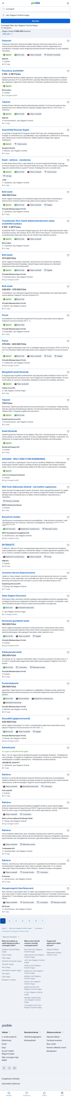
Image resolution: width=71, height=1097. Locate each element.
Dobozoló (6, 40)
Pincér (5, 315)
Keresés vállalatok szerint (56, 1047)
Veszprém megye (8, 964)
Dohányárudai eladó (12, 652)
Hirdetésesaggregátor (32, 1037)
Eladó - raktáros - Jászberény (16, 160)
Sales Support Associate (14, 595)
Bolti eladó (7, 192)
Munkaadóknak (30, 1040)
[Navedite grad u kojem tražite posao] (35, 15)
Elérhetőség (6, 1040)
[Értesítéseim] (67, 3)
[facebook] (4, 1068)
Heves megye (6, 955)
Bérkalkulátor (52, 1051)
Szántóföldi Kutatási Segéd (15, 130)
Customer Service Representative (18, 573)
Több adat (7, 34)
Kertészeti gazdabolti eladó (15, 621)
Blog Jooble (51, 1044)
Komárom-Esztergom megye (12, 961)
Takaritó (6, 102)
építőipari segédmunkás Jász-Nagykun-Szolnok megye (32, 1000)
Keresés (35, 21)
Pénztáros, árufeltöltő (12, 71)
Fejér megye (6, 958)
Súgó (4, 1047)
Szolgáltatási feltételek (11, 1079)
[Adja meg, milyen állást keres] (35, 9)
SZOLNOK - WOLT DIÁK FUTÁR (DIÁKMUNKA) (23, 459)
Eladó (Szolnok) (9, 431)
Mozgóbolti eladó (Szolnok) (15, 372)
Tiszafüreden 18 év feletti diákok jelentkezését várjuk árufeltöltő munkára (28, 222)
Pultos (5, 341)
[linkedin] (14, 1068)
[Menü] (3, 3)
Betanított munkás (11, 517)
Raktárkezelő (8, 747)
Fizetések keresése (54, 1040)
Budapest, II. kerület (9, 980)
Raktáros (6, 774)
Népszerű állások (53, 949)
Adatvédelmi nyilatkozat (11, 1084)
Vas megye (6, 973)
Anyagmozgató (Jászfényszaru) (17, 888)
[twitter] (9, 1068)
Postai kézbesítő (10, 683)
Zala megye (6, 977)
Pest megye (6, 967)
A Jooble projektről (9, 1037)
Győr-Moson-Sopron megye (11, 970)
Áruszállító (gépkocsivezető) (16, 718)
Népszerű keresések (11, 937)
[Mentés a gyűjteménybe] (68, 41)
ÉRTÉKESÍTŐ (8, 545)
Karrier (4, 1044)
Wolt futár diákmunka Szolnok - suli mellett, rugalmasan (29, 487)
